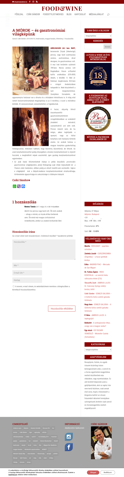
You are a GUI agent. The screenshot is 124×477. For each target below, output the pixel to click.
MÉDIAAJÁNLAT (96, 15)
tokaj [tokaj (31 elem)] (34, 458)
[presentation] (30, 298)
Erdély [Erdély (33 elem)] (27, 437)
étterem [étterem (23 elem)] (22, 462)
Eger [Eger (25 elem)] (30, 432)
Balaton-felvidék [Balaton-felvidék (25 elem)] (35, 428)
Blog (69, 15)
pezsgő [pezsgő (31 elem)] (49, 454)
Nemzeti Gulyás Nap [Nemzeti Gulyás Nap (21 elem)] (19, 454)
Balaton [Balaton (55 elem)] (26, 428)
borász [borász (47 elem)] (15, 432)
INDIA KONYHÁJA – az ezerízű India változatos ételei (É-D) (96, 275)
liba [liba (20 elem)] (40, 445)
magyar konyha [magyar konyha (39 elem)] (17, 449)
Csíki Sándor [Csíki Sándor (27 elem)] (23, 432)
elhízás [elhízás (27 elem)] (44, 432)
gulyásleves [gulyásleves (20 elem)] (22, 441)
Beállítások (107, 472)
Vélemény (59, 39)
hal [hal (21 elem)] (30, 441)
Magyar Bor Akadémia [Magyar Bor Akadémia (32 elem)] (50, 445)
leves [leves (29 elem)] (35, 445)
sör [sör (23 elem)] (30, 458)
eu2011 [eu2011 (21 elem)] (34, 437)
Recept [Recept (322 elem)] (15, 458)
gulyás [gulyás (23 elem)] (15, 441)
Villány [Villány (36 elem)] (51, 458)
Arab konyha (40, 39)
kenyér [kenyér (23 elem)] (24, 445)
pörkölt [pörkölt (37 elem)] (55, 454)
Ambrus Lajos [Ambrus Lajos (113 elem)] (17, 428)
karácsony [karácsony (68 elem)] (16, 445)
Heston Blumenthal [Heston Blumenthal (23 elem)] (45, 441)
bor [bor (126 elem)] (53, 428)
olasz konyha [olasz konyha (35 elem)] (31, 454)
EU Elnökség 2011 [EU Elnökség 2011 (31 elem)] (44, 437)
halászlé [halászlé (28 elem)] (35, 441)
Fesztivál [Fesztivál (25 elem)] (54, 437)
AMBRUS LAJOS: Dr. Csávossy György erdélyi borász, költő (98, 286)
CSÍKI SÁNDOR (33, 15)
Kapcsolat (80, 15)
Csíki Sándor (22, 39)
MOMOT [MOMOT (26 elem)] (44, 449)
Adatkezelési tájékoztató (74, 428)
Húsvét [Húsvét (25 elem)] (56, 441)
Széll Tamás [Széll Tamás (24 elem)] (23, 458)
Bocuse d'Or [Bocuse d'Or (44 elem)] (46, 428)
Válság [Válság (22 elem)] (15, 462)
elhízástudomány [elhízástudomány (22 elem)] (18, 437)
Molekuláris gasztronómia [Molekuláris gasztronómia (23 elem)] (32, 449)
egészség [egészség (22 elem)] (37, 432)
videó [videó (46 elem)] (45, 458)
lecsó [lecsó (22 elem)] (29, 445)
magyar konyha (50, 39)
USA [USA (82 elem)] (40, 458)
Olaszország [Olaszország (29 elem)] (40, 454)
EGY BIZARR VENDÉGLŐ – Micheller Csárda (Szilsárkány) (96, 333)
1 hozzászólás (68, 39)
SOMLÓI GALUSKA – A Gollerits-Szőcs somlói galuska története (98, 296)
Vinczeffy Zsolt (90, 283)
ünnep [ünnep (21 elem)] (29, 462)
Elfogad (91, 472)
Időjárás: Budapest (92, 214)
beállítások (12, 475)
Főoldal (19, 15)
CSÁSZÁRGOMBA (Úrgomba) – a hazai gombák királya (98, 256)
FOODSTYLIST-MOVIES (53, 15)
